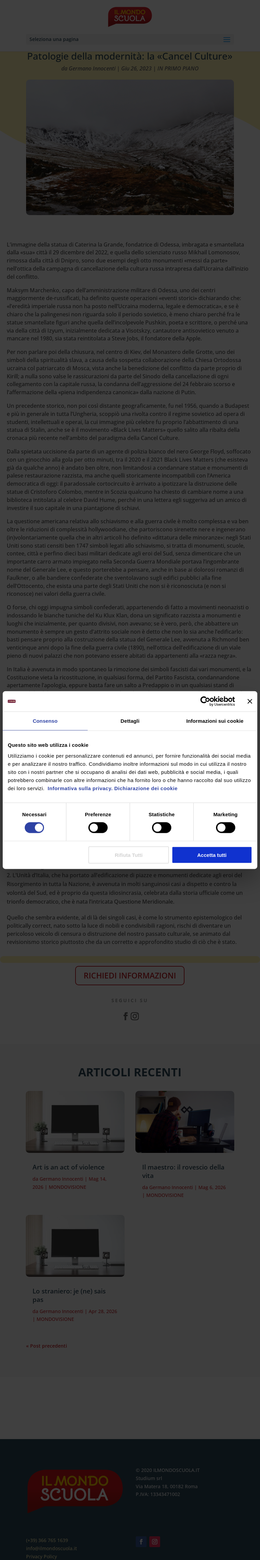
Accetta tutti (212, 855)
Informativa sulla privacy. (79, 788)
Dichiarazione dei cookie (146, 788)
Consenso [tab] (45, 721)
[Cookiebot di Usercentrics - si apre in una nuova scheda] (205, 701)
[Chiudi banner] (249, 701)
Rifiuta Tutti (129, 855)
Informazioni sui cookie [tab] (214, 721)
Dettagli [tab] (130, 721)
